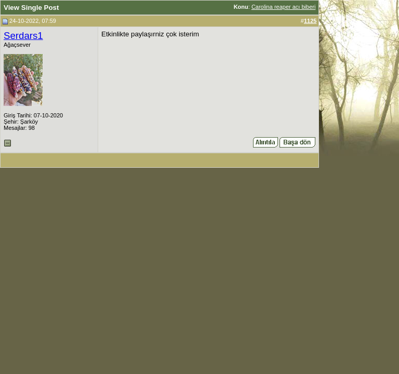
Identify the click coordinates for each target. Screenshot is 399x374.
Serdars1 (23, 35)
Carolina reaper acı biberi (283, 7)
